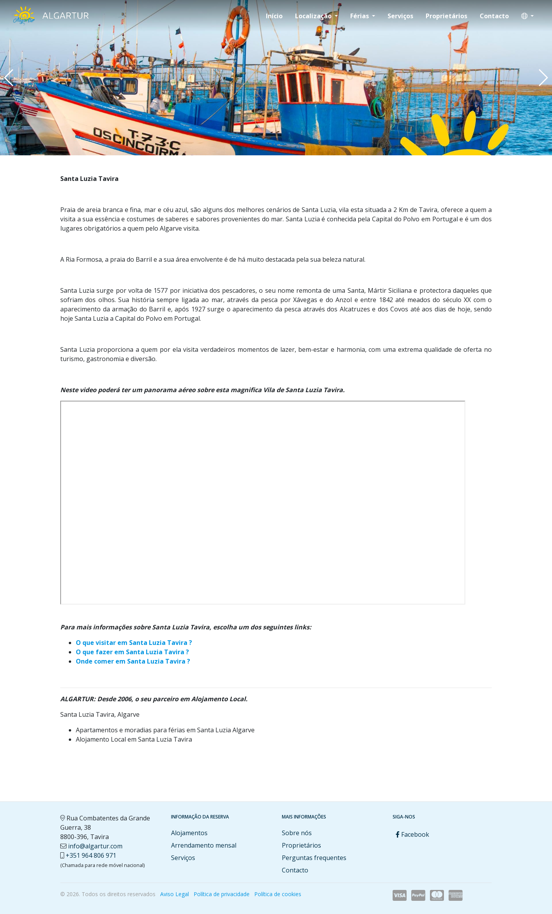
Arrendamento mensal (203, 845)
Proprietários (446, 16)
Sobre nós (297, 833)
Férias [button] (360, 16)
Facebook (412, 834)
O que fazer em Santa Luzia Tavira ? (132, 652)
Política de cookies (277, 894)
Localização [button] (314, 16)
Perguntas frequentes (314, 857)
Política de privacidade (222, 894)
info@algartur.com (95, 846)
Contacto (494, 16)
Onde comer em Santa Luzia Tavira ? (133, 661)
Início (274, 16)
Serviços (400, 16)
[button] (527, 16)
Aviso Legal (174, 894)
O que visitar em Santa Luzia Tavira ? (134, 642)
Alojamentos (189, 833)
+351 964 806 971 (91, 855)
